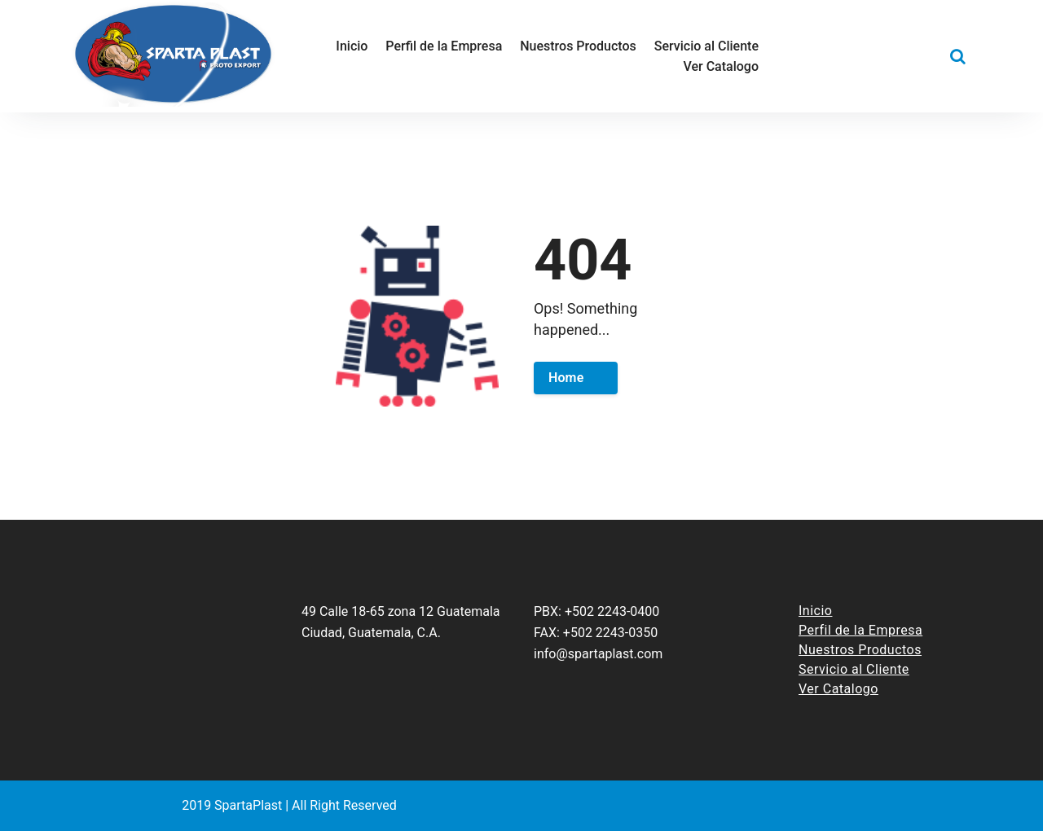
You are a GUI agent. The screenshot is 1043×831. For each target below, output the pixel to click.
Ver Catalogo (838, 689)
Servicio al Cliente (854, 669)
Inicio (815, 610)
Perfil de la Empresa (860, 630)
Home (565, 377)
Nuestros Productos (860, 649)
